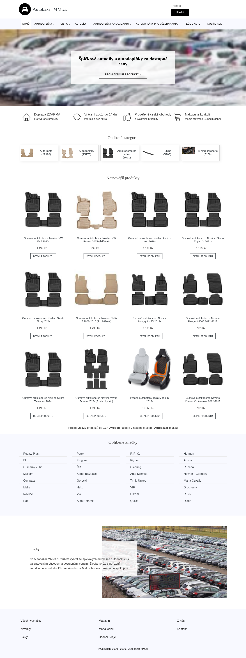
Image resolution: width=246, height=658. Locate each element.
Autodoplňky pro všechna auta (157, 23)
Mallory (28, 473)
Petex (80, 453)
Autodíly (81, 23)
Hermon (189, 453)
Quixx (134, 500)
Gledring (135, 467)
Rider (187, 500)
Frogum (82, 460)
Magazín (104, 620)
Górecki (82, 480)
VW (79, 494)
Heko (80, 487)
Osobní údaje (107, 637)
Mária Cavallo (192, 480)
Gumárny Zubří (33, 467)
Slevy (24, 637)
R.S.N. (188, 494)
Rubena (189, 467)
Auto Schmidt (138, 473)
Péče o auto (192, 23)
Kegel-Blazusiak (87, 473)
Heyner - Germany (196, 473)
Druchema (190, 487)
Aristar (188, 460)
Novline (28, 494)
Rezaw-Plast (31, 453)
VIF (132, 487)
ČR (79, 467)
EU (25, 460)
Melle (26, 487)
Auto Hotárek (85, 500)
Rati (25, 500)
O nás (181, 620)
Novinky (26, 629)
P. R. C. (135, 453)
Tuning (63, 23)
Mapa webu (106, 629)
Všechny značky (31, 620)
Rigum (134, 460)
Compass (29, 480)
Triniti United (138, 480)
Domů (26, 23)
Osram (134, 494)
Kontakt (182, 629)
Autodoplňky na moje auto (111, 23)
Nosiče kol (214, 23)
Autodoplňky (43, 23)
